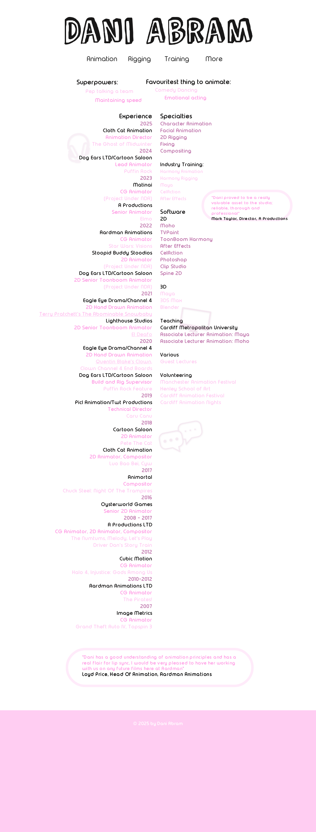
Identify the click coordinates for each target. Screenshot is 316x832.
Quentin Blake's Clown (123, 361)
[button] (214, 61)
